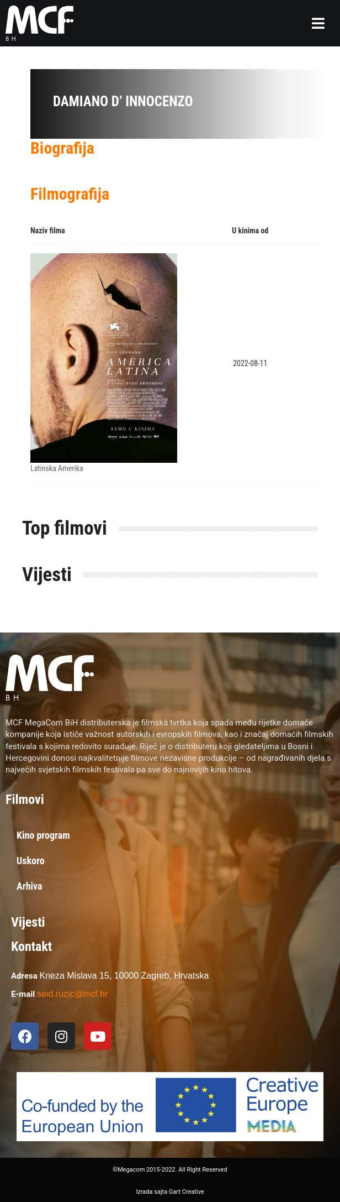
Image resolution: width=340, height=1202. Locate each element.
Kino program (43, 835)
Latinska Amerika (56, 468)
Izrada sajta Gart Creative (170, 1191)
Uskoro (31, 860)
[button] (318, 23)
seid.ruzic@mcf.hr (72, 994)
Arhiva (29, 886)
